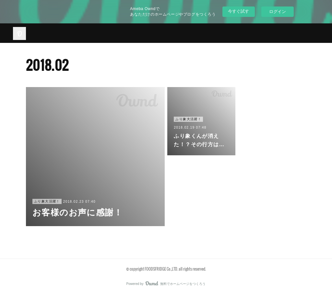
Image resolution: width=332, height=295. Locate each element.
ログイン (277, 11)
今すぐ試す (238, 11)
